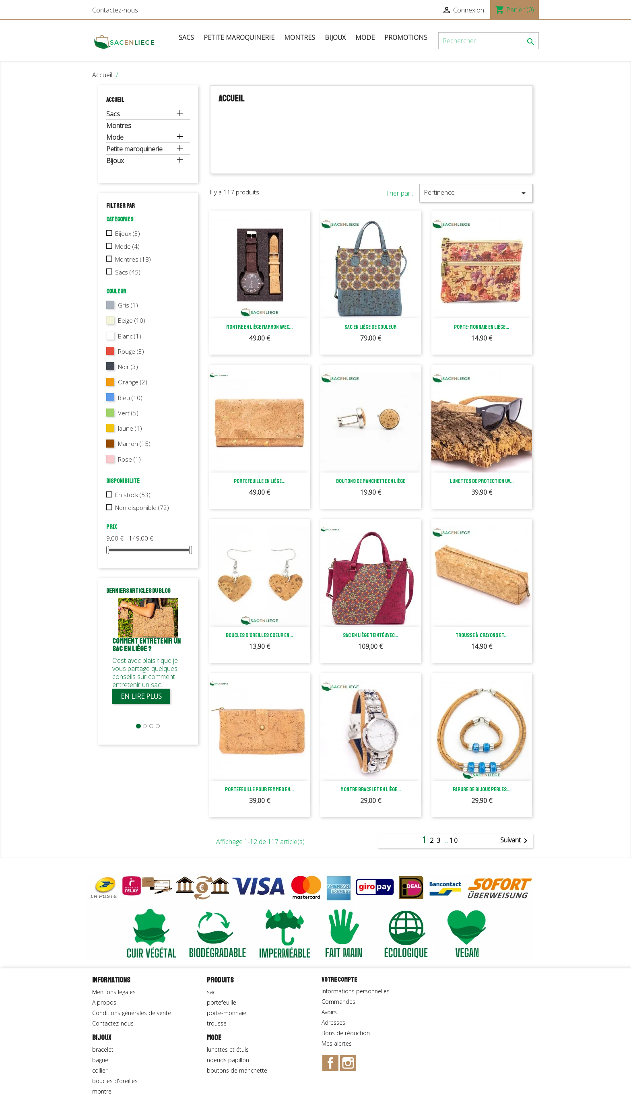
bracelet (102, 1049)
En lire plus (141, 696)
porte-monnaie (226, 1013)
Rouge (131, 351)
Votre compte (339, 980)
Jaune (130, 428)
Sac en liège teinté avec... (370, 635)
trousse (217, 1023)
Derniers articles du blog (138, 591)
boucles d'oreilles (115, 1081)
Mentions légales (114, 992)
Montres (299, 37)
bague (100, 1060)
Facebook (330, 1063)
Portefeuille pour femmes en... (259, 789)
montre (101, 1091)
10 (454, 840)
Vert (128, 413)
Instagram (348, 1063)
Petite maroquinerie (239, 37)
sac (211, 992)
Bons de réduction (346, 1033)
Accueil (115, 100)
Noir (128, 367)
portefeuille (221, 1002)
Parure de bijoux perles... (481, 789)
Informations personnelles (356, 991)
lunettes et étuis (228, 1049)
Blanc (129, 336)
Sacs (186, 37)
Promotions (405, 37)
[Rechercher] (488, 40)
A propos (104, 1002)
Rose (129, 459)
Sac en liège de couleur (370, 327)
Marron (134, 444)
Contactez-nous (115, 10)
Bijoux (335, 37)
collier (99, 1070)
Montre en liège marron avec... (259, 327)
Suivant (515, 841)
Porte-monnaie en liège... (481, 327)
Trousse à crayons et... (481, 635)
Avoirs (329, 1012)
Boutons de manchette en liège (370, 481)
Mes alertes (337, 1043)
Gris (128, 305)
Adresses (333, 1022)
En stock (133, 495)
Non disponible (142, 508)
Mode (365, 37)
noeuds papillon (228, 1060)
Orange (132, 382)
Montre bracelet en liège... (370, 789)
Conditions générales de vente (131, 1013)
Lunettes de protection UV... (481, 481)
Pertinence (476, 193)
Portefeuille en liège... (259, 481)
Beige (131, 320)
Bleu (130, 398)
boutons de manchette (237, 1070)
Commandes (338, 1001)
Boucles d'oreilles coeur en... (259, 635)
